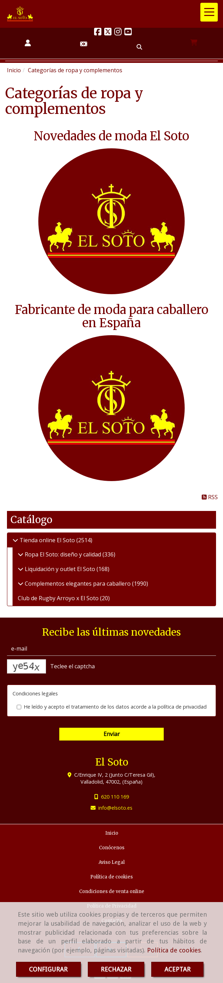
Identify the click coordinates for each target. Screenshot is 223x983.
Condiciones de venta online (111, 891)
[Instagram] (118, 32)
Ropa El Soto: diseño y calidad (62, 554)
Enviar (111, 734)
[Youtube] (128, 32)
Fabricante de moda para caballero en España (111, 316)
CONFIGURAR (48, 969)
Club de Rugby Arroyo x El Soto (59, 598)
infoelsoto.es (115, 807)
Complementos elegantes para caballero (77, 583)
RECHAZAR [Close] (116, 969)
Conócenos (111, 848)
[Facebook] (97, 32)
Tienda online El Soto (47, 540)
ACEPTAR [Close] (177, 969)
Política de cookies (174, 950)
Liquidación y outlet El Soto (60, 569)
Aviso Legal (112, 862)
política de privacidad (182, 706)
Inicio (111, 833)
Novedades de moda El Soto (111, 136)
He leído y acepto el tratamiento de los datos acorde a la (112, 706)
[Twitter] (108, 32)
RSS (210, 497)
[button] (28, 43)
